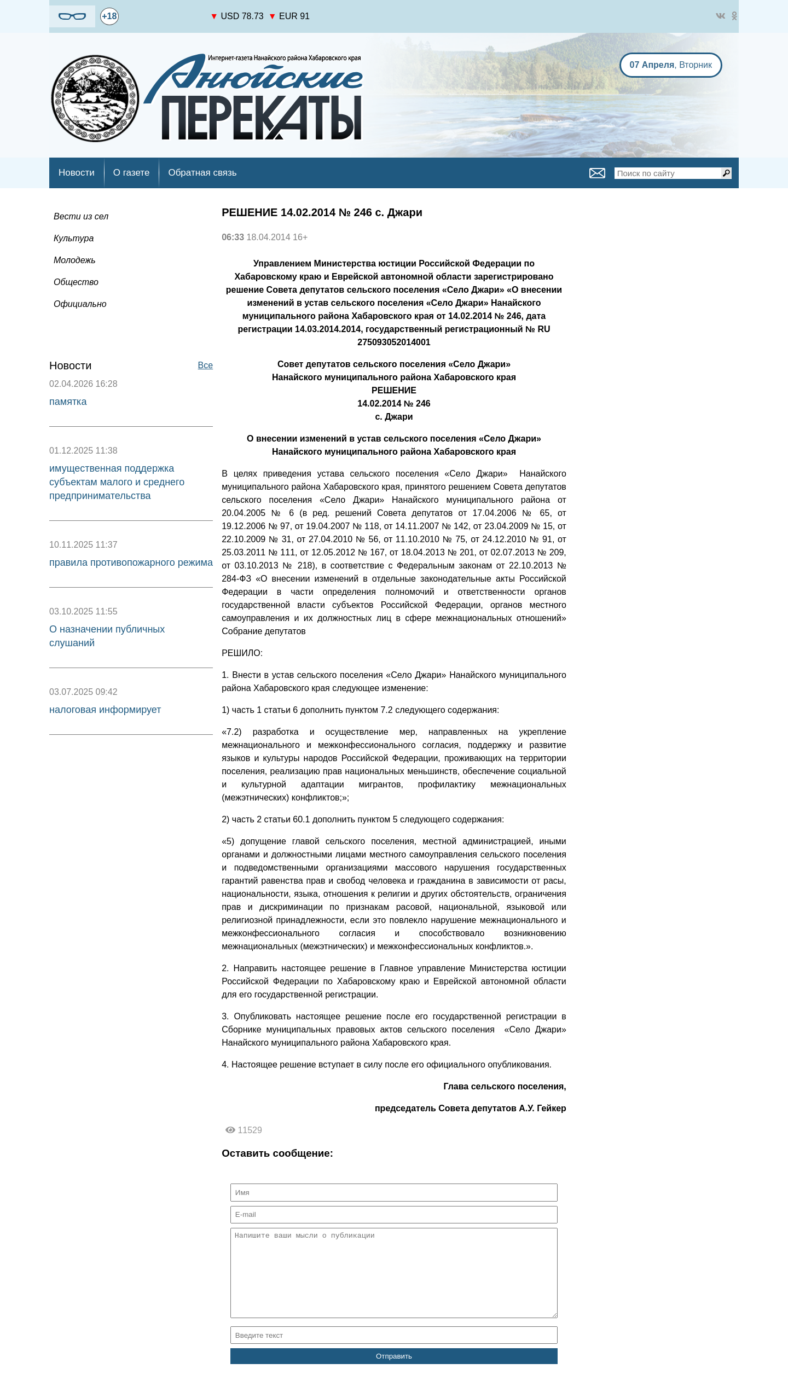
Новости (77, 172)
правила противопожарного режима (131, 562)
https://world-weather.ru (164, 11)
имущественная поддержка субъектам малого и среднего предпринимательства (116, 482)
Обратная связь (202, 172)
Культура (74, 238)
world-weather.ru (164, 21)
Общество (76, 282)
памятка (67, 401)
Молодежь (75, 260)
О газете (131, 172)
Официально (80, 304)
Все (205, 365)
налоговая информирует (105, 709)
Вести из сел (81, 216)
